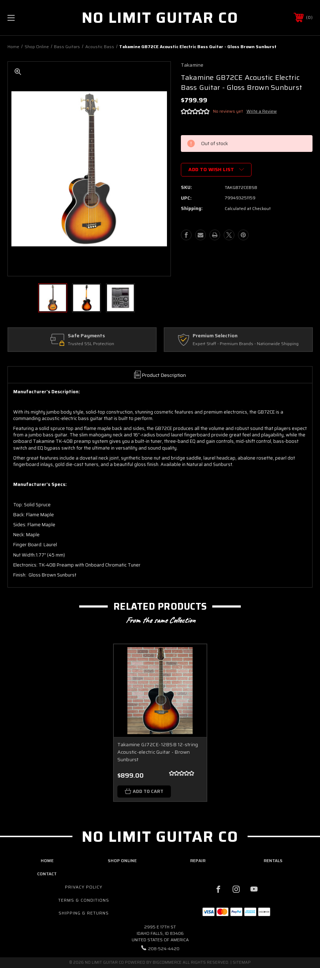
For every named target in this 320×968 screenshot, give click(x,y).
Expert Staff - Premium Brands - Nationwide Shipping (246, 344)
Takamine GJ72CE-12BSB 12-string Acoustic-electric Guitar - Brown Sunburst (157, 752)
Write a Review (262, 111)
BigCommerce (167, 962)
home (47, 860)
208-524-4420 (163, 948)
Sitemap (242, 962)
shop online (122, 860)
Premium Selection (215, 335)
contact (47, 873)
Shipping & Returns (84, 913)
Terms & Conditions (83, 899)
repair (197, 860)
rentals (273, 860)
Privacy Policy (83, 886)
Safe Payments (86, 335)
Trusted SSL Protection (91, 344)
